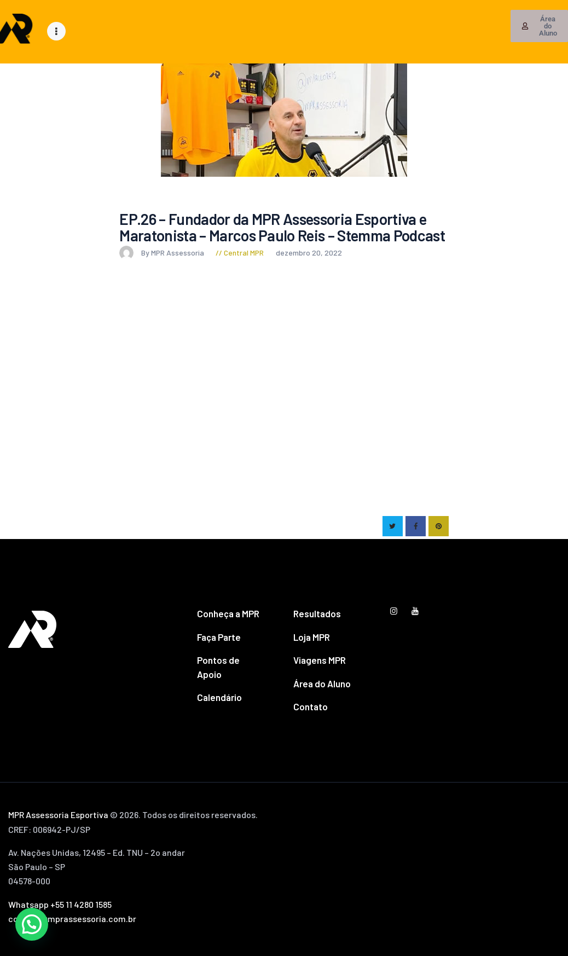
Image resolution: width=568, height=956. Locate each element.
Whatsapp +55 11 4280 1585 (60, 904)
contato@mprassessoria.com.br (72, 918)
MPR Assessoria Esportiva (58, 814)
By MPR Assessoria (162, 252)
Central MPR (244, 252)
